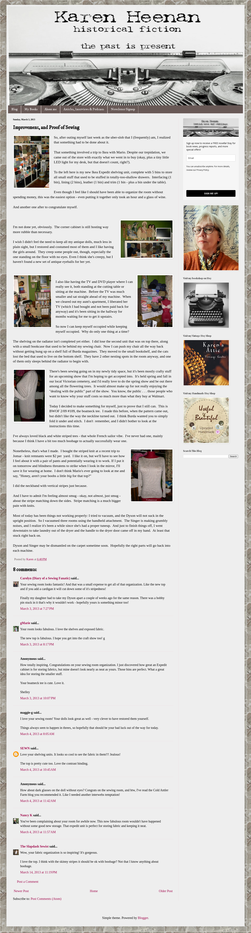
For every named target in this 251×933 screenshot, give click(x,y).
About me (50, 109)
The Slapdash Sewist (34, 846)
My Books (31, 109)
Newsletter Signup (123, 109)
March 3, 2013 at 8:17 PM (37, 644)
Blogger (143, 918)
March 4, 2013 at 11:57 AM (38, 832)
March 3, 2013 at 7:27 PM (37, 608)
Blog (14, 109)
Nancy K (26, 815)
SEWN (25, 748)
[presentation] (210, 180)
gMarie (25, 623)
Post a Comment (27, 881)
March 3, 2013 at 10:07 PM (38, 698)
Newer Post (21, 891)
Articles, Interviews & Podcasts (84, 109)
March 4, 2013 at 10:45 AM (38, 769)
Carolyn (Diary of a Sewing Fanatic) (45, 578)
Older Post (166, 891)
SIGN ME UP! (211, 193)
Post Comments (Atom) (46, 899)
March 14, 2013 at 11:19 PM (38, 872)
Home (94, 891)
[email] (210, 158)
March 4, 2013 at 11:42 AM (38, 801)
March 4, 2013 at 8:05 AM (37, 734)
